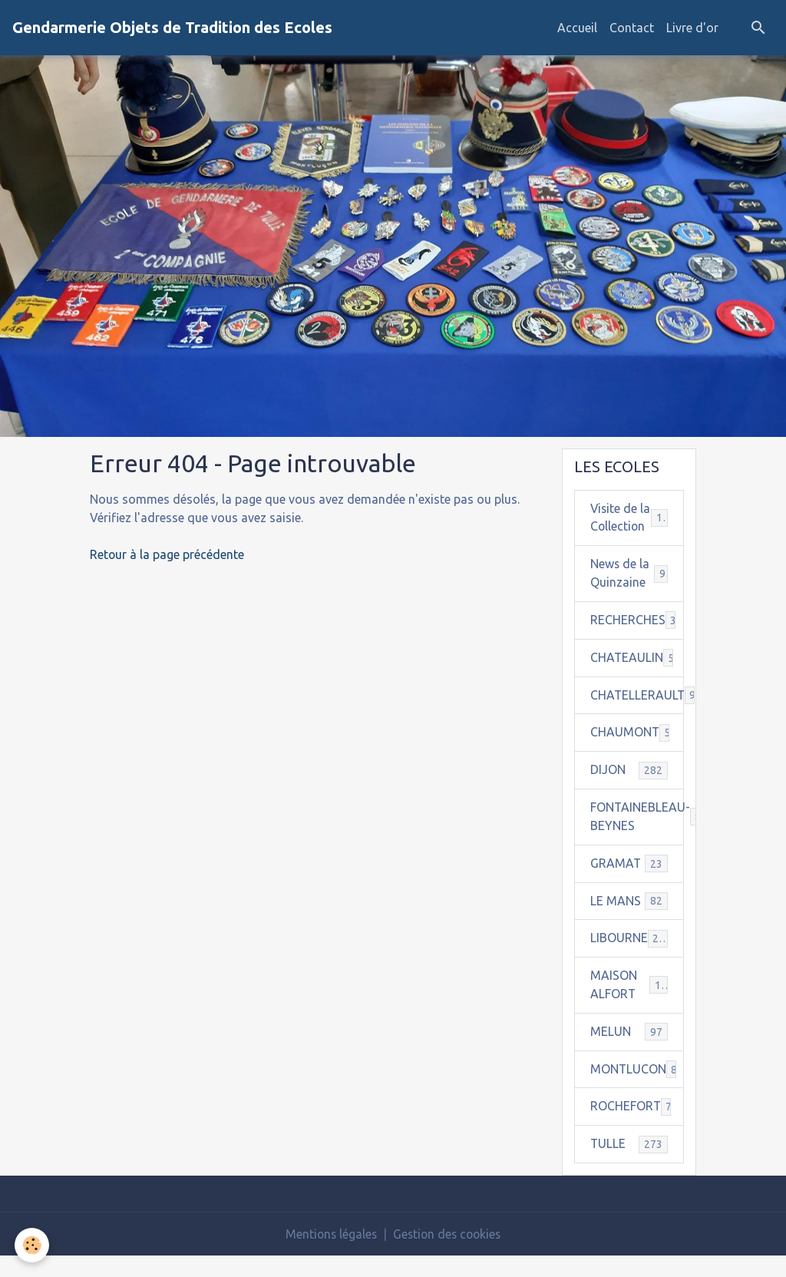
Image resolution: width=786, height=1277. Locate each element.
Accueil (577, 28)
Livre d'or (692, 28)
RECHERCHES (636, 639)
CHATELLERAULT (637, 714)
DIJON (629, 790)
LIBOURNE (629, 959)
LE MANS (629, 921)
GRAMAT (629, 883)
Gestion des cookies (448, 1255)
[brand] (172, 27)
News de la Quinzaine (629, 593)
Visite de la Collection (629, 527)
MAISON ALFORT (629, 1006)
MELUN (629, 1052)
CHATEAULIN (637, 677)
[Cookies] (32, 1245)
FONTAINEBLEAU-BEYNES (637, 837)
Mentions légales (329, 1255)
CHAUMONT (637, 752)
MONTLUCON (637, 1090)
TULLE (629, 1165)
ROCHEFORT (634, 1127)
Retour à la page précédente (167, 554)
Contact (631, 28)
